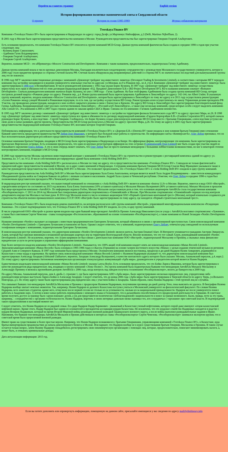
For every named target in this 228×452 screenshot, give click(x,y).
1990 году (28, 85)
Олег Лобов (197, 133)
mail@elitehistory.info (191, 411)
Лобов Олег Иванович (72, 133)
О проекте (37, 20)
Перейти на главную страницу (55, 5)
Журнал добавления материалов (189, 20)
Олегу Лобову (160, 224)
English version (168, 5)
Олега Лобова (35, 146)
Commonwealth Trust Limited (160, 144)
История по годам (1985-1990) (113, 20)
